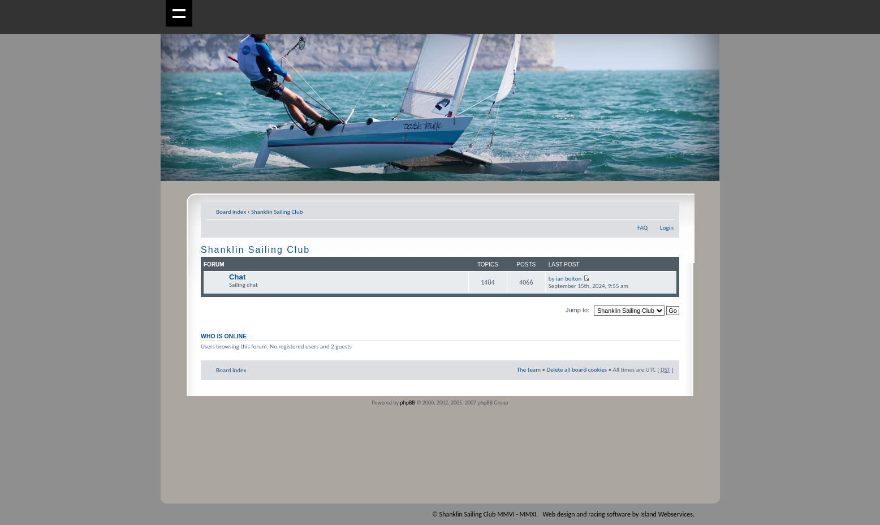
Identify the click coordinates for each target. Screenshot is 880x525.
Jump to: (577, 310)
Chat (237, 277)
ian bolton (568, 278)
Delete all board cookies (576, 369)
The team (529, 369)
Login (667, 227)
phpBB (407, 402)
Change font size (665, 210)
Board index (231, 212)
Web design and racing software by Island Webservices (618, 514)
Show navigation (179, 13)
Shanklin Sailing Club (277, 212)
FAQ (642, 227)
